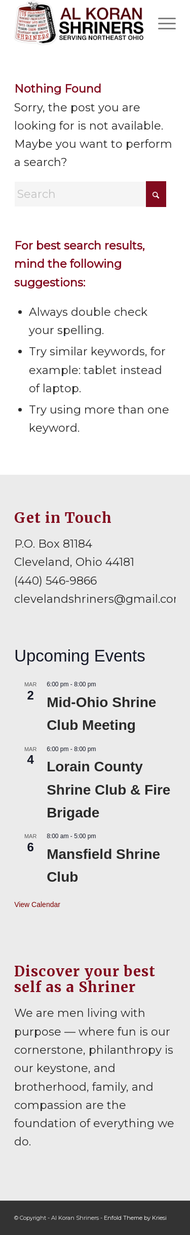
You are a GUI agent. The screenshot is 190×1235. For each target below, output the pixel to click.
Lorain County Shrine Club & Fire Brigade (108, 789)
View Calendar (37, 904)
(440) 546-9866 (55, 581)
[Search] (90, 194)
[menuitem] (162, 23)
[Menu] (162, 23)
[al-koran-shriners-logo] (78, 23)
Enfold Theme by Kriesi (135, 1217)
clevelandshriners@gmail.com (99, 599)
